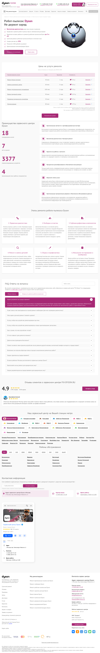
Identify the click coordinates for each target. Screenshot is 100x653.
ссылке (10, 623)
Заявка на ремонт (72, 11)
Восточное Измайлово (84, 457)
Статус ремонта (93, 11)
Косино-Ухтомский (83, 460)
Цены (31, 11)
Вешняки (29, 457)
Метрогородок (6, 463)
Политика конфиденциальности (50, 642)
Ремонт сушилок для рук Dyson (39, 591)
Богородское (5, 457)
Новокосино (56, 463)
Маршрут (8, 536)
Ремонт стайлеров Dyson (37, 584)
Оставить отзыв (90, 388)
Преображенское (7, 466)
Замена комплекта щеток (14, 84)
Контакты (80, 11)
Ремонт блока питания (13, 80)
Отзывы (42, 11)
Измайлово (55, 460)
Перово (80, 463)
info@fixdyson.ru (77, 595)
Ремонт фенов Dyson (36, 594)
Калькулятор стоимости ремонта (11, 615)
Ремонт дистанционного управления (18, 89)
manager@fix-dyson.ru (78, 599)
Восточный (55, 457)
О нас (36, 11)
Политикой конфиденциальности (37, 488)
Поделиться (73, 631)
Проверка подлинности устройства (17, 99)
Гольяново (5, 460)
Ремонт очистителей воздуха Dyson (40, 608)
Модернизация (11, 104)
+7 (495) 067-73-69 (46, 4)
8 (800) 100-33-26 (77, 591)
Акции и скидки (62, 11)
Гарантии (53, 11)
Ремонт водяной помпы (14, 94)
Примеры (4, 592)
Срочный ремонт (23, 11)
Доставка (47, 11)
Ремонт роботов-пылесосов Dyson (40, 587)
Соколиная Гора (57, 466)
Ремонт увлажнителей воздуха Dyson (40, 601)
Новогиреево (31, 463)
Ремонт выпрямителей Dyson (38, 604)
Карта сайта (5, 628)
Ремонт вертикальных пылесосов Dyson (41, 581)
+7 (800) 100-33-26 (63, 4)
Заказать (88, 79)
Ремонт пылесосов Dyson (37, 597)
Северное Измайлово (33, 466)
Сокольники (81, 466)
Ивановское (30, 460)
